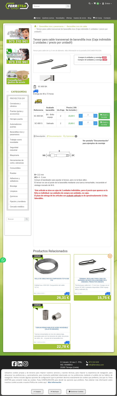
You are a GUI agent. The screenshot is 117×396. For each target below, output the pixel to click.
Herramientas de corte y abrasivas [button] (17, 161)
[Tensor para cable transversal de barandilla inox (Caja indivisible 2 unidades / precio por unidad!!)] (52, 63)
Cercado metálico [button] (17, 207)
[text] (49, 6)
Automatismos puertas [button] (15, 125)
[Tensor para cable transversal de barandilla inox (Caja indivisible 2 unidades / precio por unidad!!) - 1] (47, 76)
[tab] (72, 192)
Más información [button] (54, 382)
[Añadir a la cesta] (104, 116)
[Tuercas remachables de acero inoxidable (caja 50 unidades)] (51, 314)
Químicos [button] (14, 196)
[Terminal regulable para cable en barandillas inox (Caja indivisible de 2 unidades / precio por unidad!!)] (92, 265)
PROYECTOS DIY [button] (17, 98)
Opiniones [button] (70, 136)
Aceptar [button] (37, 392)
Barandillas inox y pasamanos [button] (17, 133)
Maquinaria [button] (14, 155)
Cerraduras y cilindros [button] (15, 105)
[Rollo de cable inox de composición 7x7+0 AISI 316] (51, 265)
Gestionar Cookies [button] (76, 392)
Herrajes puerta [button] (16, 119)
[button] (17, 6)
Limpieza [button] (13, 191)
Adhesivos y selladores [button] (15, 179)
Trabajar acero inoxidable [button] (16, 141)
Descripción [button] (39, 136)
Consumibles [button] (15, 168)
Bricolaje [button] (13, 186)
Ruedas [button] (13, 173)
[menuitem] (90, 3)
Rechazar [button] (55, 392)
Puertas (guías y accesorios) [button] (16, 112)
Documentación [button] (54, 136)
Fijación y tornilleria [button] (18, 201)
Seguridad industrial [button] (14, 148)
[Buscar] (68, 6)
